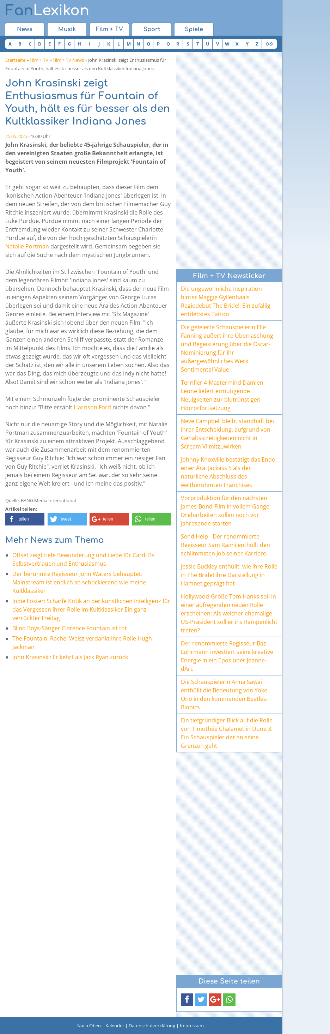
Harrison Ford (92, 407)
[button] (24, 519)
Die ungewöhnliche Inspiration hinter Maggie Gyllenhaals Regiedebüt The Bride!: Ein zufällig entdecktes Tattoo (225, 301)
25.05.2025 (16, 136)
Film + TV (109, 29)
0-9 (269, 44)
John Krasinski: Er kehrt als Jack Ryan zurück (70, 657)
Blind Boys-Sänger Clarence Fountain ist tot (69, 628)
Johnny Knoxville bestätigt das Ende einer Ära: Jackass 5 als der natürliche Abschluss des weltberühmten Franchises (228, 472)
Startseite (15, 60)
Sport (151, 29)
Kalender (114, 1025)
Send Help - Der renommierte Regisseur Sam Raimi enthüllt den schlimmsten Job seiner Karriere (225, 545)
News (24, 29)
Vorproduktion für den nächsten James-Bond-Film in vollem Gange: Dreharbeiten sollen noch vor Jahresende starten (226, 510)
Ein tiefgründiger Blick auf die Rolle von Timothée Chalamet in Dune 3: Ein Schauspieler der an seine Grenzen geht (227, 733)
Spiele (194, 29)
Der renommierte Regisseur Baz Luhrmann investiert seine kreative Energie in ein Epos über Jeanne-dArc (227, 656)
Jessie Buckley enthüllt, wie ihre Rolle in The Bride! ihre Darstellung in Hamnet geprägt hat (229, 575)
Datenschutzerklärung (152, 1025)
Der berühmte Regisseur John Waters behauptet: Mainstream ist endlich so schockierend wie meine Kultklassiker (79, 582)
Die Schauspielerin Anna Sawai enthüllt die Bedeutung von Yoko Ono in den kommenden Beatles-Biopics (224, 694)
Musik (67, 29)
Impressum (192, 1025)
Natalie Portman (27, 246)
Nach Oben (89, 1025)
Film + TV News (68, 60)
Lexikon (47, 10)
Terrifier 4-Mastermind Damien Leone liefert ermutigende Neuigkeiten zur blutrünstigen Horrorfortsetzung (222, 395)
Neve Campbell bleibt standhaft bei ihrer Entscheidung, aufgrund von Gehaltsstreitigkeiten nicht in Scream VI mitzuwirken (227, 433)
